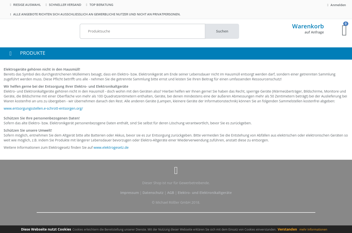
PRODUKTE (32, 53)
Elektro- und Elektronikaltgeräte (205, 192)
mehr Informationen (313, 229)
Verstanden (287, 229)
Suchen (222, 31)
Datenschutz (153, 192)
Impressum (130, 192)
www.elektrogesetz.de (111, 147)
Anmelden (336, 5)
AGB (171, 192)
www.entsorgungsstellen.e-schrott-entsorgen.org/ (43, 108)
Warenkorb (308, 26)
